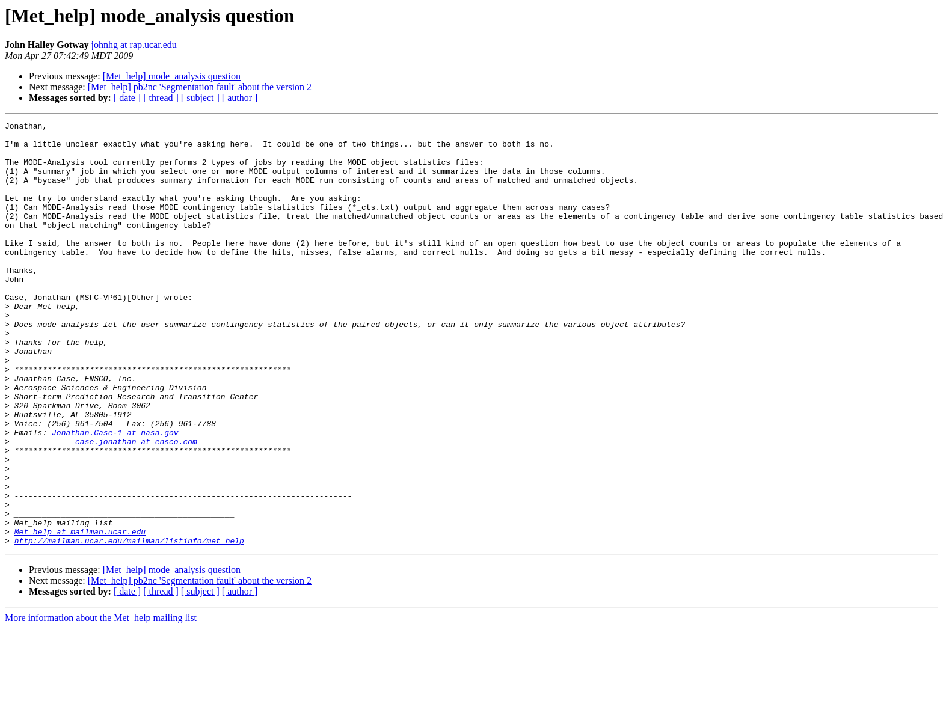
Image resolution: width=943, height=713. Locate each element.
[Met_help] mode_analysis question (172, 76)
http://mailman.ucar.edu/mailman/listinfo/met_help (129, 625)
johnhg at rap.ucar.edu (134, 45)
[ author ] (240, 98)
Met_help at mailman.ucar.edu (80, 614)
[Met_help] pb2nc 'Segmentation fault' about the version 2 (200, 87)
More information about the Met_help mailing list (101, 702)
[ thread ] (161, 98)
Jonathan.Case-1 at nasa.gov (115, 495)
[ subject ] (200, 98)
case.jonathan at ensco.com (136, 506)
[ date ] (127, 98)
